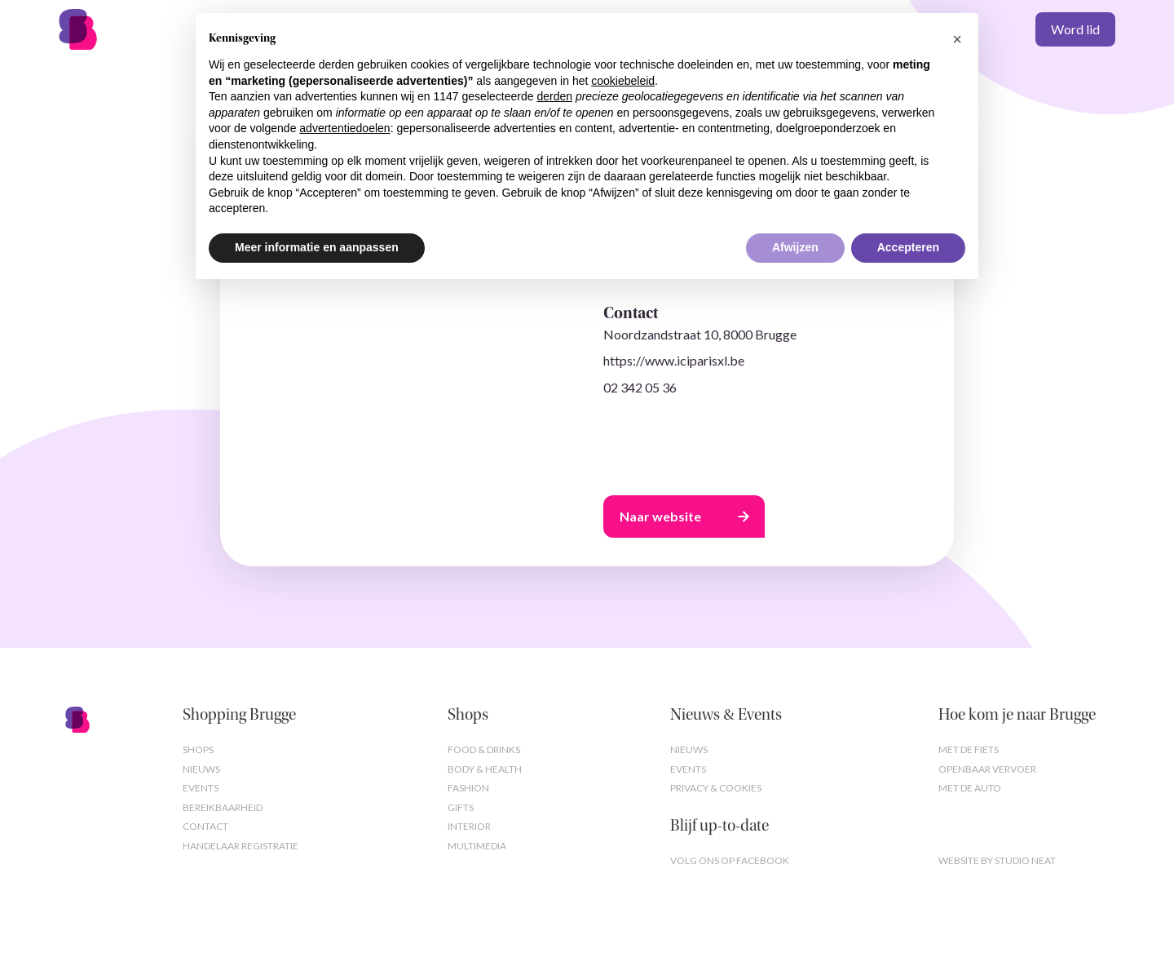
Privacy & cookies (715, 788)
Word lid (1075, 29)
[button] (957, 39)
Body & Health (485, 769)
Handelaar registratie (240, 846)
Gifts (461, 807)
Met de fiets (968, 749)
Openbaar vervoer (987, 769)
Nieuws (201, 769)
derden (554, 96)
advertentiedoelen (344, 128)
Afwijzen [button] (795, 247)
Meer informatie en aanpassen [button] (317, 247)
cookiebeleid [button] (623, 80)
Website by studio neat (997, 860)
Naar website (660, 516)
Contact (205, 826)
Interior (469, 826)
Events (200, 788)
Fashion (468, 788)
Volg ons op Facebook (729, 860)
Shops (198, 749)
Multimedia (477, 846)
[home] (110, 29)
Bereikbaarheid (223, 807)
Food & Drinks (484, 749)
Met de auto (969, 788)
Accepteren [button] (908, 247)
